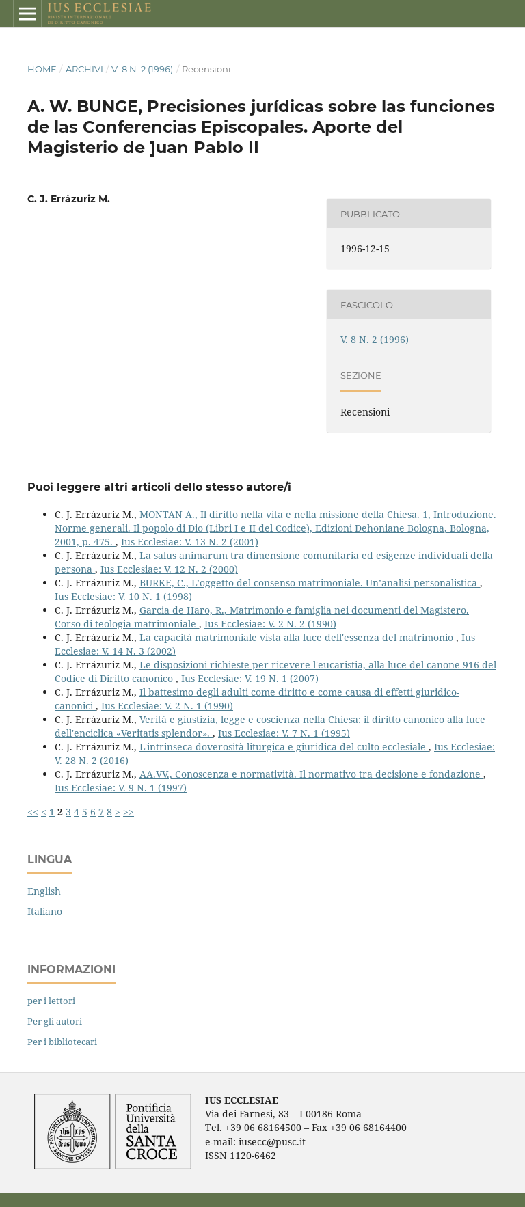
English (44, 890)
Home (42, 69)
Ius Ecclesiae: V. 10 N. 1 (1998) (123, 596)
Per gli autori (54, 1021)
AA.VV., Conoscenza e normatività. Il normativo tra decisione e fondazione (311, 774)
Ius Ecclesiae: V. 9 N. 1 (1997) (121, 787)
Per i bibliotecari (62, 1041)
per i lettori (51, 1000)
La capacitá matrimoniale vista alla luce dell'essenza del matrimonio (297, 637)
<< (32, 811)
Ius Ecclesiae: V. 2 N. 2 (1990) (270, 623)
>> (128, 811)
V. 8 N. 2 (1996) (142, 69)
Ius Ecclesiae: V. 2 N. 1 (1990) (167, 705)
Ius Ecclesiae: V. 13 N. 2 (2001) (189, 541)
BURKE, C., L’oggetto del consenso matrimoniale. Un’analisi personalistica (309, 582)
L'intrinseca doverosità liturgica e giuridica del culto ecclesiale (284, 746)
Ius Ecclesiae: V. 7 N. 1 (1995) (284, 733)
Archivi (84, 69)
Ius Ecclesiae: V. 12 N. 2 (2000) (169, 568)
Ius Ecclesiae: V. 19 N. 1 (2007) (250, 678)
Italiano (44, 911)
